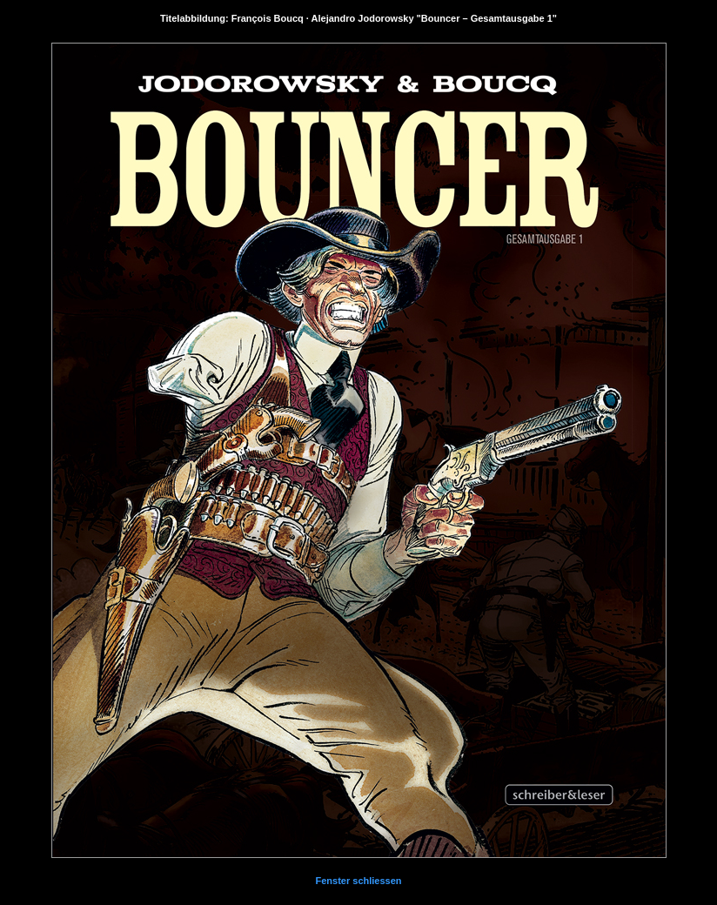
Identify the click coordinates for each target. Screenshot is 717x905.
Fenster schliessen (358, 880)
